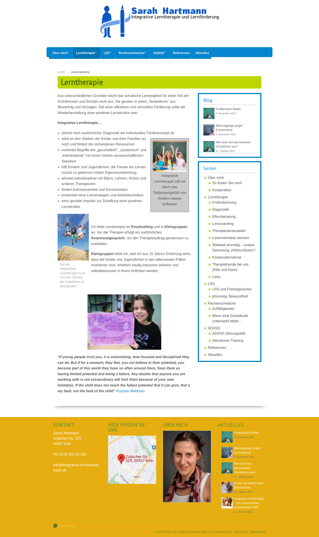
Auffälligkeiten (223, 307)
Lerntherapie (88, 52)
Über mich (59, 52)
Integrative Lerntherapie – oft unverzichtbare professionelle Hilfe (249, 501)
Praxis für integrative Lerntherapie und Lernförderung (198, 530)
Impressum (241, 530)
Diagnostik (220, 208)
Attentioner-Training (227, 339)
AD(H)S (169, 52)
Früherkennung (224, 201)
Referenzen (194, 52)
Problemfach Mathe (228, 107)
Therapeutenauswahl (228, 229)
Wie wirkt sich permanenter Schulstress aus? (245, 466)
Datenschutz (258, 530)
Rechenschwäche (139, 52)
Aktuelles (216, 52)
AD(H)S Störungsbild (228, 332)
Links (216, 275)
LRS (112, 52)
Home (61, 70)
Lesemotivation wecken (230, 236)
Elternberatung (223, 215)
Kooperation (221, 188)
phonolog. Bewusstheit (230, 294)
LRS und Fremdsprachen (232, 287)
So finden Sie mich (227, 181)
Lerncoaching (222, 222)
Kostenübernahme (226, 255)
